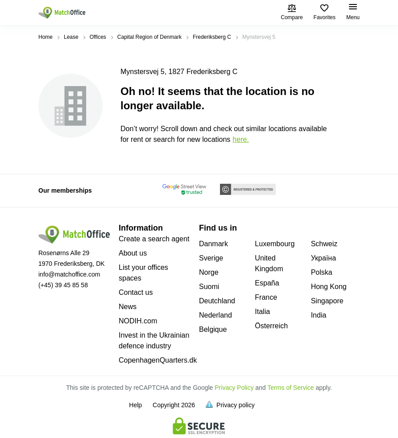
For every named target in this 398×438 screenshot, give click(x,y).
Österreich (271, 326)
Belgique (213, 329)
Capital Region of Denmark (149, 37)
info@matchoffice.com (69, 274)
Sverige (211, 258)
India (319, 315)
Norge (209, 272)
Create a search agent (154, 239)
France (266, 297)
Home (45, 37)
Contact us (136, 292)
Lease (71, 37)
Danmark (213, 244)
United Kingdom (269, 263)
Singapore (327, 301)
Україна (323, 258)
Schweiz (324, 244)
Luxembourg (274, 244)
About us (133, 253)
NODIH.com (138, 321)
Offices (98, 37)
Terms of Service (290, 387)
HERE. (240, 139)
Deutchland (217, 301)
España (267, 283)
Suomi (209, 286)
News (128, 306)
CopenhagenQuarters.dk (158, 360)
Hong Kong (329, 286)
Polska (321, 272)
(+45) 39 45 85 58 (63, 285)
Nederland (215, 315)
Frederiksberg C (212, 37)
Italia (262, 311)
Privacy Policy (234, 387)
